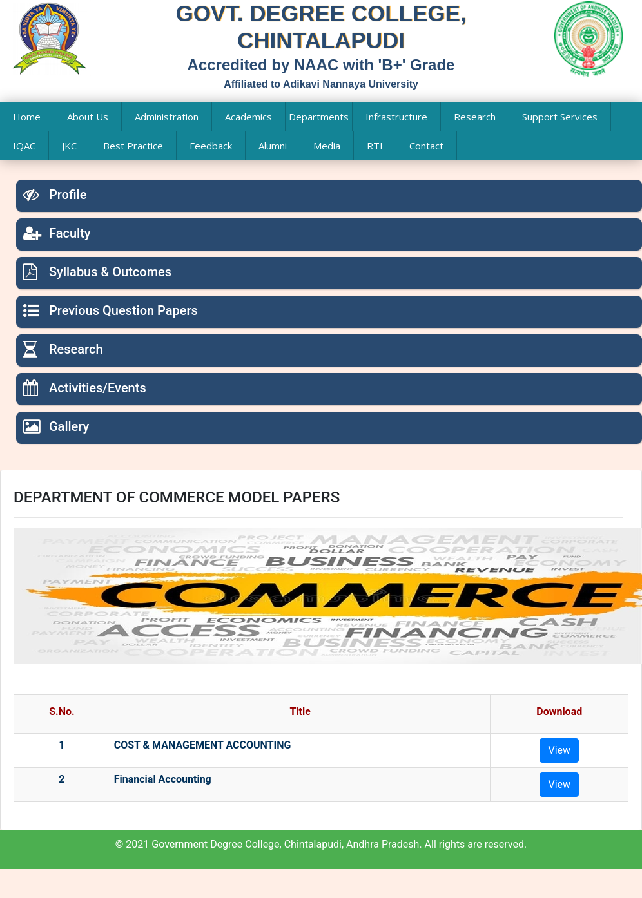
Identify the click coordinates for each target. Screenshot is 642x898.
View (559, 750)
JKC (69, 145)
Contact (426, 145)
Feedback (211, 145)
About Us (87, 116)
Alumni (272, 145)
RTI (375, 145)
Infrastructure (396, 116)
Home (27, 116)
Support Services (560, 116)
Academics (248, 116)
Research (475, 116)
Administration (167, 116)
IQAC (24, 145)
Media (326, 145)
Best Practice (133, 145)
